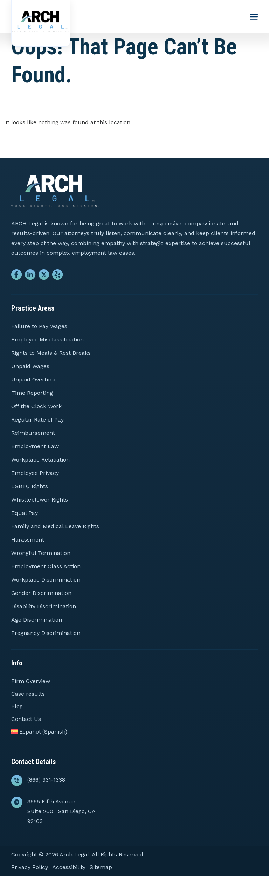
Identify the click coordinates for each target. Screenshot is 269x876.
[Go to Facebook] (16, 276)
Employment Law (35, 446)
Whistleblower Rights (39, 499)
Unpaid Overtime (34, 379)
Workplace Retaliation (40, 459)
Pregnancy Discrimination (45, 633)
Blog (17, 706)
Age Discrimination (36, 619)
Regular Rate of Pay (37, 419)
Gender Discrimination (41, 593)
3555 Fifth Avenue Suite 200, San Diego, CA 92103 (61, 811)
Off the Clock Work (36, 406)
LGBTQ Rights (29, 486)
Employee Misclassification (47, 339)
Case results (28, 693)
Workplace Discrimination (45, 579)
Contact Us (26, 719)
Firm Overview (30, 681)
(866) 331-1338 (46, 779)
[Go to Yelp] (57, 276)
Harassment (27, 539)
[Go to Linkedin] (30, 276)
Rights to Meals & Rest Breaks (51, 353)
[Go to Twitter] (44, 276)
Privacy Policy (29, 867)
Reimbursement (33, 433)
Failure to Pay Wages (39, 326)
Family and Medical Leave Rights (55, 526)
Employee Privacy (35, 473)
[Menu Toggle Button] (254, 17)
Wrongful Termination (40, 553)
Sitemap (101, 867)
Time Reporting (32, 393)
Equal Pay (24, 513)
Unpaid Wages (30, 366)
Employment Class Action (46, 566)
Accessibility (68, 867)
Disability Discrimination (43, 606)
